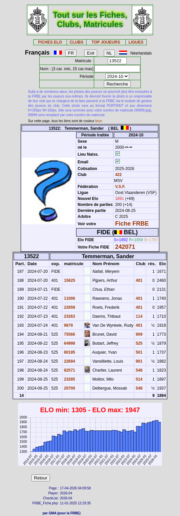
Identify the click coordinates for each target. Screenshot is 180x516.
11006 (69, 298)
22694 (69, 361)
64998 (69, 343)
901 (138, 361)
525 (138, 343)
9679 (68, 325)
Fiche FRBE (132, 223)
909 (138, 334)
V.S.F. (120, 186)
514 (138, 379)
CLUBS (76, 42)
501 (138, 352)
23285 (69, 379)
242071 (125, 247)
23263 (69, 316)
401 (138, 280)
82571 (69, 370)
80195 (69, 352)
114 (138, 316)
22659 (69, 307)
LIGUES (135, 42)
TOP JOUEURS (105, 42)
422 (118, 174)
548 (138, 370)
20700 (69, 388)
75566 (69, 334)
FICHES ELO (50, 42)
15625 (69, 280)
